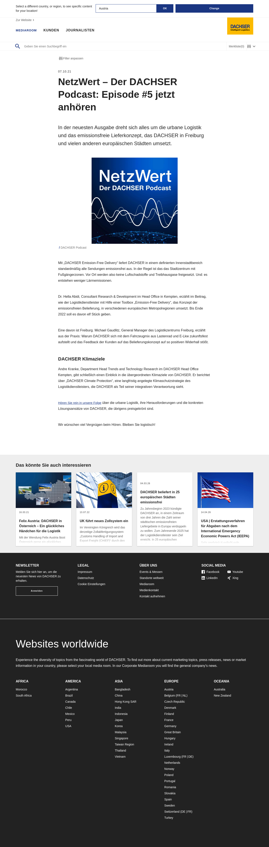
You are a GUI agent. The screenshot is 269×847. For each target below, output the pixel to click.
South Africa (24, 695)
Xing (232, 578)
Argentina (71, 689)
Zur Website (25, 20)
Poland (169, 775)
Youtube (235, 572)
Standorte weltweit (152, 578)
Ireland (168, 744)
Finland (169, 714)
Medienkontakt (149, 590)
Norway (169, 769)
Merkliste (236, 46)
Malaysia (120, 732)
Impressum (85, 572)
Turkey (168, 817)
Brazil (69, 695)
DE (190, 756)
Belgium (169, 695)
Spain (168, 799)
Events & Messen (151, 572)
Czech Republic (174, 701)
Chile (68, 707)
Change (214, 8)
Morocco (21, 689)
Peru (68, 720)
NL (184, 695)
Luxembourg (172, 756)
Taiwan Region (124, 744)
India (118, 707)
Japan (119, 720)
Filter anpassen (70, 58)
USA (68, 726)
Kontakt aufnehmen (152, 596)
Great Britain (172, 732)
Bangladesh (122, 689)
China (119, 695)
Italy (167, 750)
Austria (169, 689)
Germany (170, 726)
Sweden (169, 805)
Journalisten (82, 30)
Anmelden (37, 591)
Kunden (53, 30)
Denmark (170, 707)
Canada (70, 701)
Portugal (169, 781)
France (169, 720)
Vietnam (120, 756)
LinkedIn (210, 578)
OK (165, 8)
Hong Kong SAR (125, 701)
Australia (219, 689)
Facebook (210, 572)
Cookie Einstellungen (91, 584)
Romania (170, 787)
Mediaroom (27, 30)
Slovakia (169, 793)
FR (179, 695)
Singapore (121, 738)
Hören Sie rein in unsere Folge (81, 403)
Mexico (70, 714)
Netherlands (172, 762)
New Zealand (222, 695)
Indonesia (121, 714)
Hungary (169, 738)
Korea (119, 726)
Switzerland (171, 811)
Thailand (120, 750)
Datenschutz (86, 578)
